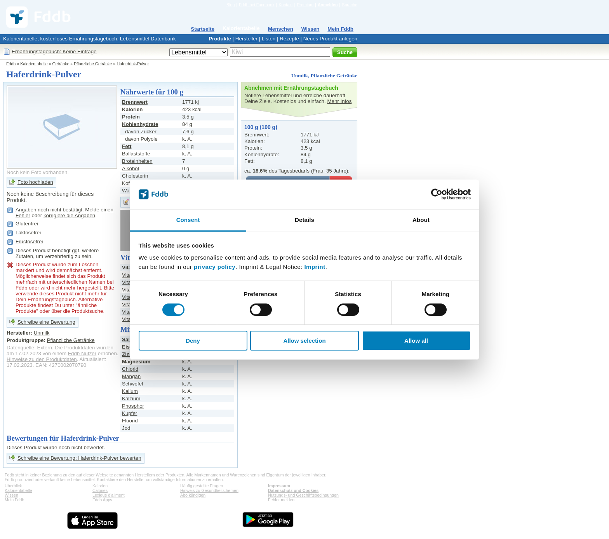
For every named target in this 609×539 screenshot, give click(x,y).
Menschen (280, 29)
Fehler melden (281, 499)
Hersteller (246, 39)
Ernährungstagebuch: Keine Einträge (54, 51)
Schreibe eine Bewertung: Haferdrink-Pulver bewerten (79, 458)
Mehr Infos (339, 101)
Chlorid (130, 369)
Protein (131, 117)
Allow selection (304, 340)
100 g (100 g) (260, 127)
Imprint (314, 266)
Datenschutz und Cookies (293, 490)
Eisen (129, 347)
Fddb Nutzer (82, 353)
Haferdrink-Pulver (133, 63)
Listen (269, 39)
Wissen (310, 29)
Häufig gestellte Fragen (201, 485)
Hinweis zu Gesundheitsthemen (209, 490)
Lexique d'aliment (108, 495)
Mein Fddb (340, 29)
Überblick (13, 485)
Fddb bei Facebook (256, 4)
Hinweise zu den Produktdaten (42, 359)
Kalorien (100, 485)
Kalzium (131, 398)
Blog (230, 4)
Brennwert (135, 102)
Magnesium (136, 362)
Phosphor (133, 406)
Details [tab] (304, 219)
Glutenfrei (27, 224)
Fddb (11, 63)
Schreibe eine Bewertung (46, 322)
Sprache (349, 4)
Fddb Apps (102, 499)
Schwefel (132, 384)
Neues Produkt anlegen (330, 39)
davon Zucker (141, 131)
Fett (126, 146)
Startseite (202, 29)
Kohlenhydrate (140, 124)
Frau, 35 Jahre (329, 171)
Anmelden (328, 4)
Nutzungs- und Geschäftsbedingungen (303, 495)
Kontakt (285, 4)
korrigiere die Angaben (69, 215)
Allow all (416, 340)
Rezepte (289, 39)
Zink (127, 354)
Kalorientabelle (241, 28)
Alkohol (130, 168)
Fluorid (130, 421)
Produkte (220, 39)
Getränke (61, 63)
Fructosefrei (29, 241)
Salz (127, 339)
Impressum (279, 485)
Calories (100, 490)
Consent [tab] (188, 219)
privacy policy (214, 266)
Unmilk (299, 75)
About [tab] (421, 219)
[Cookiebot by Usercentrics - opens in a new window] (437, 194)
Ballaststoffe (136, 154)
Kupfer (129, 413)
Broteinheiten (137, 161)
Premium (305, 4)
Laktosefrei (28, 232)
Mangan (131, 376)
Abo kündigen (192, 495)
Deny (193, 340)
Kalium (130, 391)
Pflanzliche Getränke (93, 63)
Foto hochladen (35, 182)
